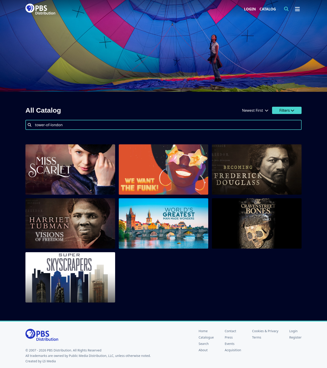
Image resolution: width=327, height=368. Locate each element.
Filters (286, 110)
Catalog (268, 9)
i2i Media (49, 361)
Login (250, 9)
